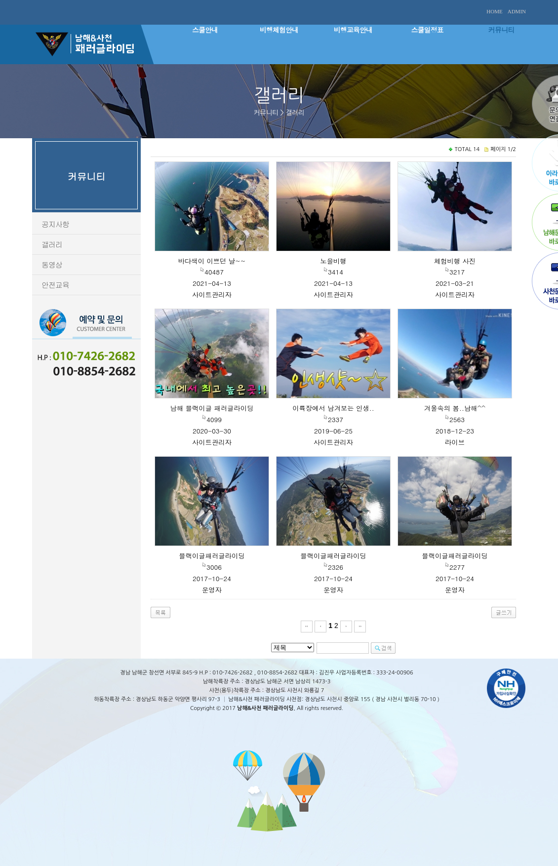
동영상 (51, 264)
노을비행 (333, 261)
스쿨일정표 (427, 30)
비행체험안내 (279, 30)
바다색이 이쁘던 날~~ (212, 261)
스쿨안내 (205, 30)
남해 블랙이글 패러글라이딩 (212, 408)
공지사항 (55, 224)
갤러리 (51, 244)
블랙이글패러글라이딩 (211, 555)
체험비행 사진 (455, 261)
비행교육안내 (353, 30)
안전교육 (55, 284)
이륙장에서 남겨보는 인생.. (333, 408)
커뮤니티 (501, 30)
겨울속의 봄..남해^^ (454, 408)
